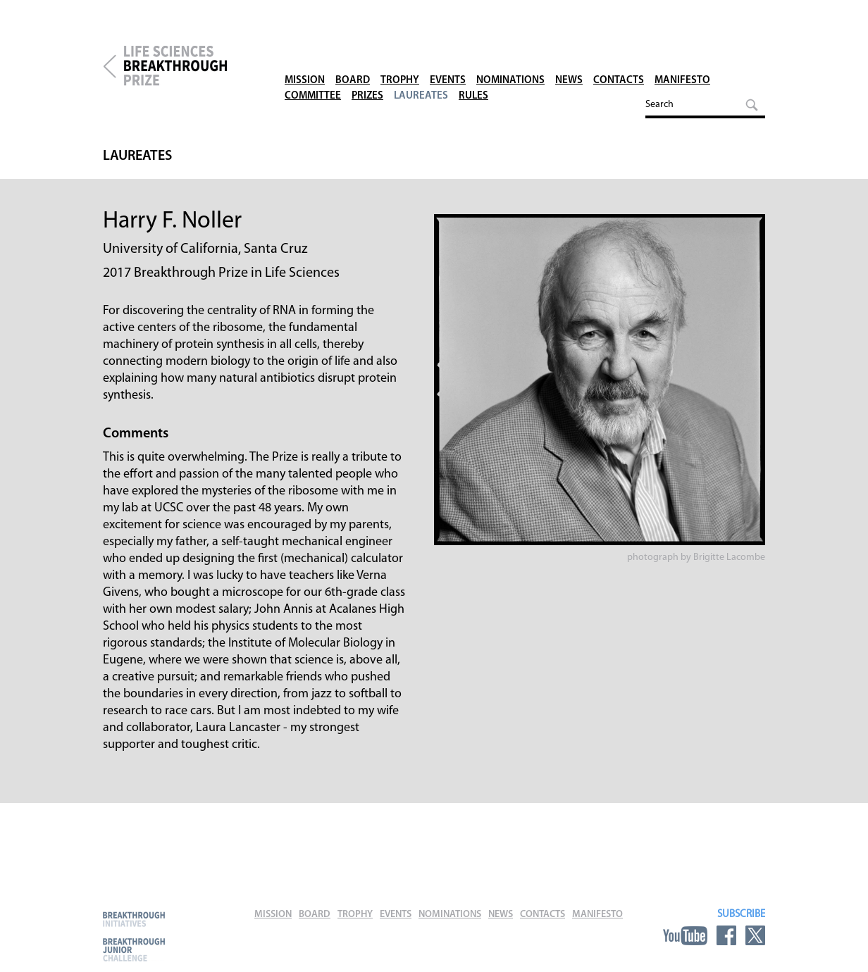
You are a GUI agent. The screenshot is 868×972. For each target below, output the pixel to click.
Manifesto (682, 49)
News (569, 49)
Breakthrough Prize (109, 66)
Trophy (399, 49)
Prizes (367, 64)
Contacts (618, 49)
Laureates (421, 64)
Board (352, 49)
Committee (313, 64)
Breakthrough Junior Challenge (134, 949)
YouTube (685, 935)
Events (448, 49)
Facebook (726, 935)
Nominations (510, 49)
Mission (305, 49)
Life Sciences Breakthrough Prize (198, 66)
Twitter (755, 935)
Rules (473, 64)
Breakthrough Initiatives (134, 919)
